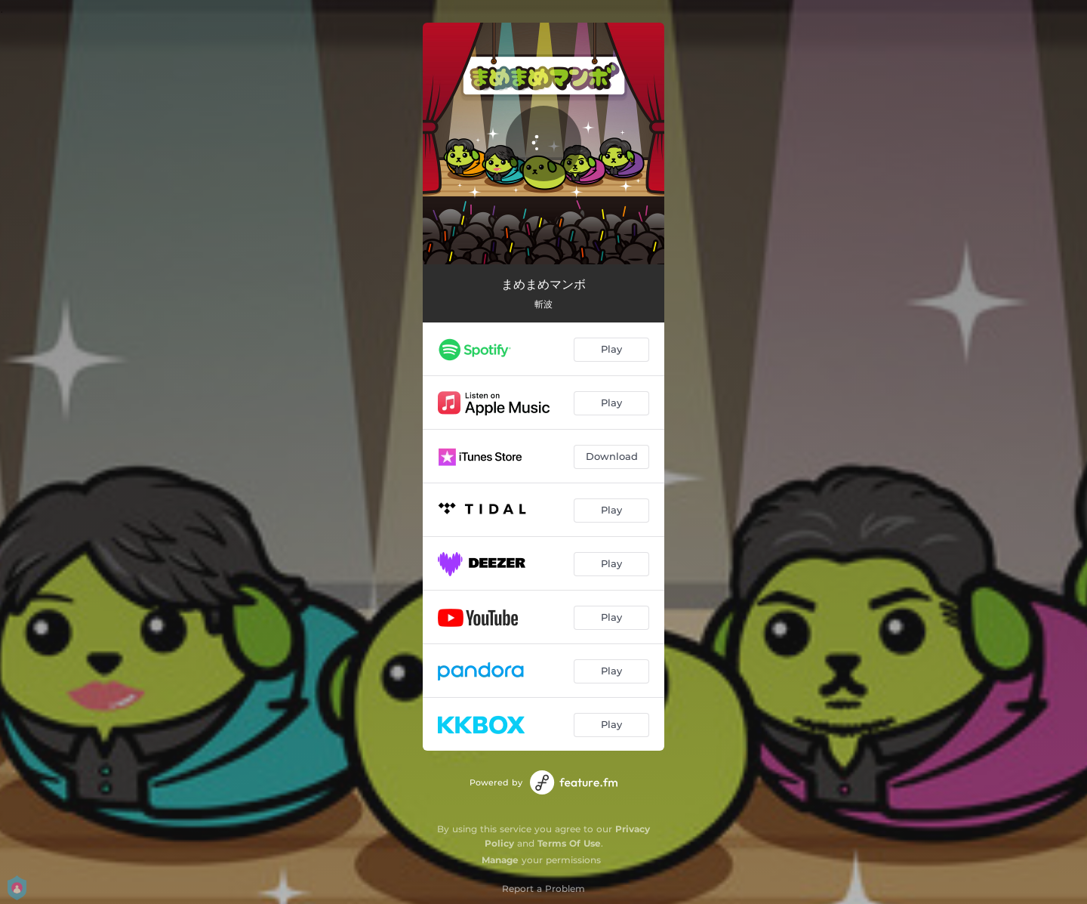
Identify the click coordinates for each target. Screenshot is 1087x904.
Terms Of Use (569, 843)
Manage (500, 859)
